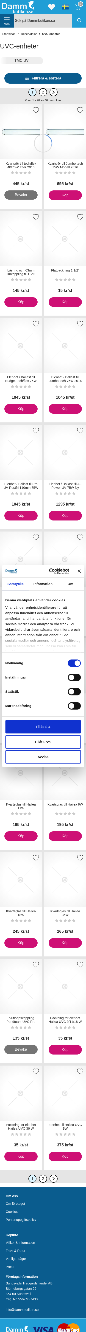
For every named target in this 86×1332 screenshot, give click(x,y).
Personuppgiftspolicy (21, 1220)
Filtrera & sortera (43, 78)
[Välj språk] (65, 7)
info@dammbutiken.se (22, 1310)
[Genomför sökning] (79, 21)
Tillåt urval (43, 742)
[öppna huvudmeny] (7, 21)
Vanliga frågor (16, 1259)
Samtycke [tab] (15, 584)
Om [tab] (70, 584)
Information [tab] (43, 584)
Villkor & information (20, 1242)
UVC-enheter (51, 34)
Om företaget (15, 1203)
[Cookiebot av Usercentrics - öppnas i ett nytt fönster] (51, 571)
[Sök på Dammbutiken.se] (50, 21)
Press (10, 1267)
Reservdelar (29, 34)
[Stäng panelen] (79, 571)
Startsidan (9, 34)
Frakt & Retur (15, 1251)
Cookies (12, 1211)
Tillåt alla (43, 727)
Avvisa (43, 757)
